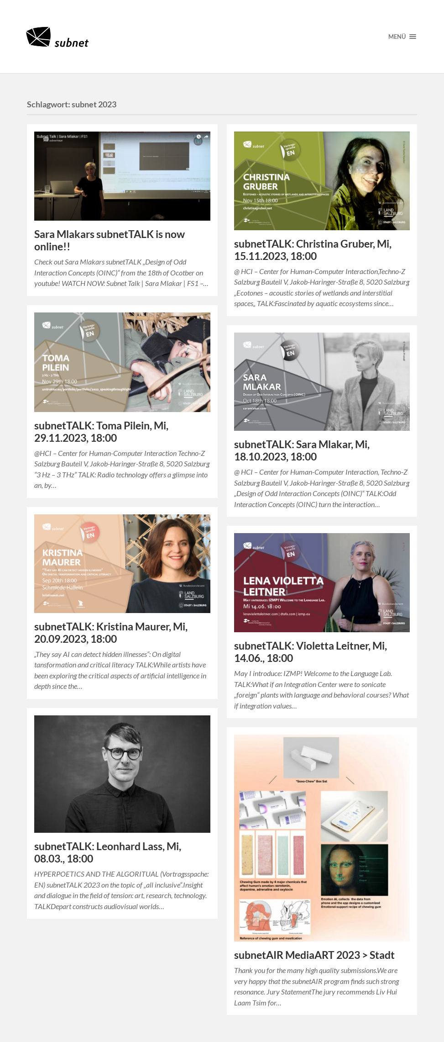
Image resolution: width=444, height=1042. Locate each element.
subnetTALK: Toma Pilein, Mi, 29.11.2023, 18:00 (101, 431)
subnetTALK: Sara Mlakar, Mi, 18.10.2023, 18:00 (302, 450)
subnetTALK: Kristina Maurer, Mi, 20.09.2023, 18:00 (111, 632)
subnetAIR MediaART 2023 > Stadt (314, 955)
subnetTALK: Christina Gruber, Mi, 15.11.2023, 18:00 (313, 250)
